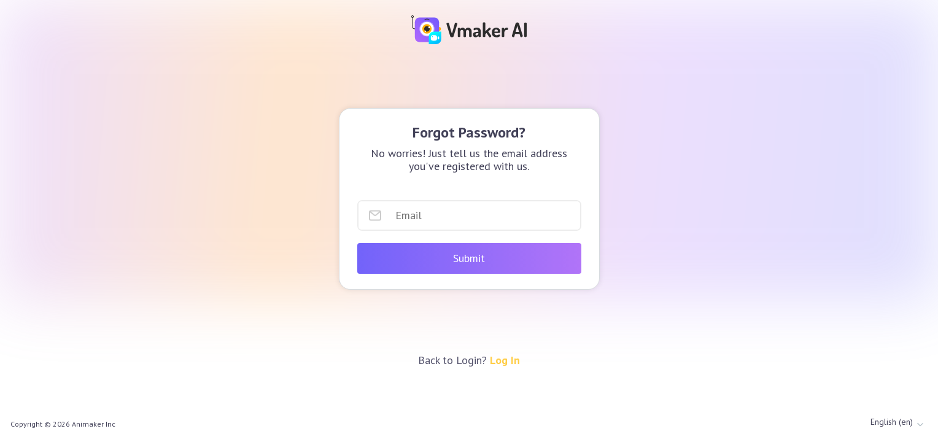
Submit (469, 258)
